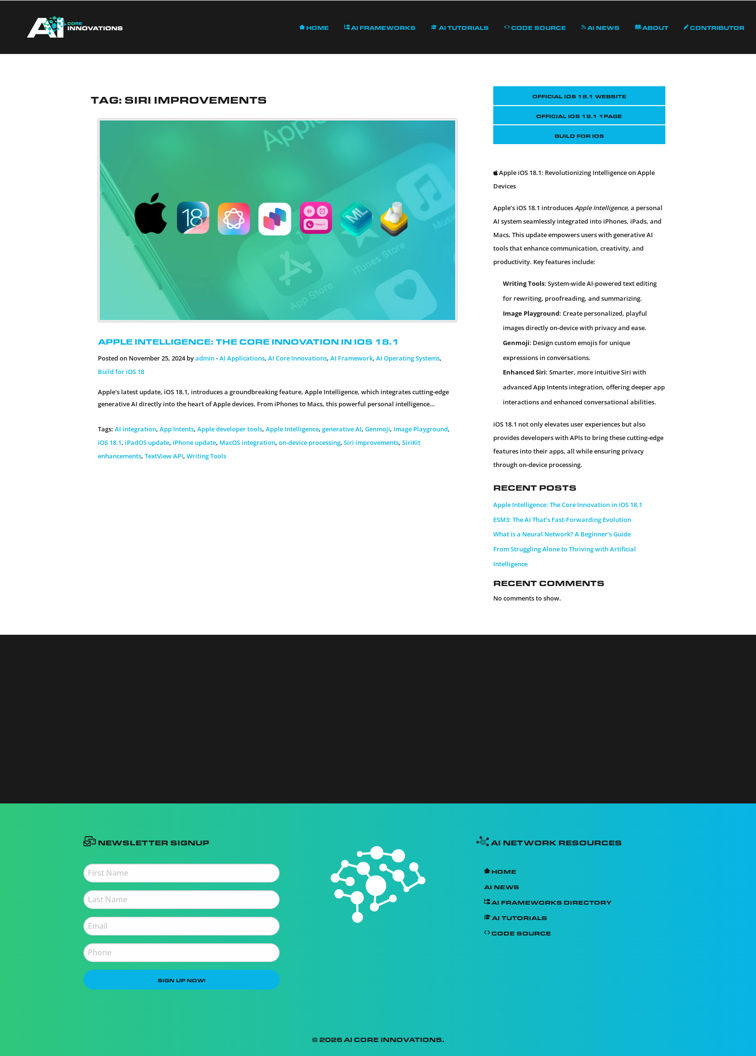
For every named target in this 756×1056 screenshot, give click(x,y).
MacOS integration (247, 442)
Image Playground (420, 429)
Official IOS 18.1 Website (579, 95)
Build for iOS (579, 135)
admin (205, 358)
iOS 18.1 (110, 442)
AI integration (135, 429)
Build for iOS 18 (121, 371)
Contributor (714, 27)
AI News (600, 27)
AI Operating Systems (408, 358)
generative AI (342, 429)
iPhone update (194, 442)
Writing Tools (206, 456)
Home (314, 27)
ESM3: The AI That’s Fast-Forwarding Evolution (562, 519)
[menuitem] (75, 27)
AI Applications (242, 358)
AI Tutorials (460, 27)
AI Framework (351, 358)
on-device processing (309, 442)
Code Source (535, 27)
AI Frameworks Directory (548, 901)
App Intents (177, 429)
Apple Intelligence (292, 429)
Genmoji (377, 429)
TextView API (164, 456)
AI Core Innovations (297, 358)
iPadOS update (147, 442)
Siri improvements (371, 442)
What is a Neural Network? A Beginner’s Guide (562, 534)
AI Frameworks (380, 27)
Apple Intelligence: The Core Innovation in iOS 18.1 (248, 340)
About (652, 27)
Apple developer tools (229, 429)
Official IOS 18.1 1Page (579, 115)
